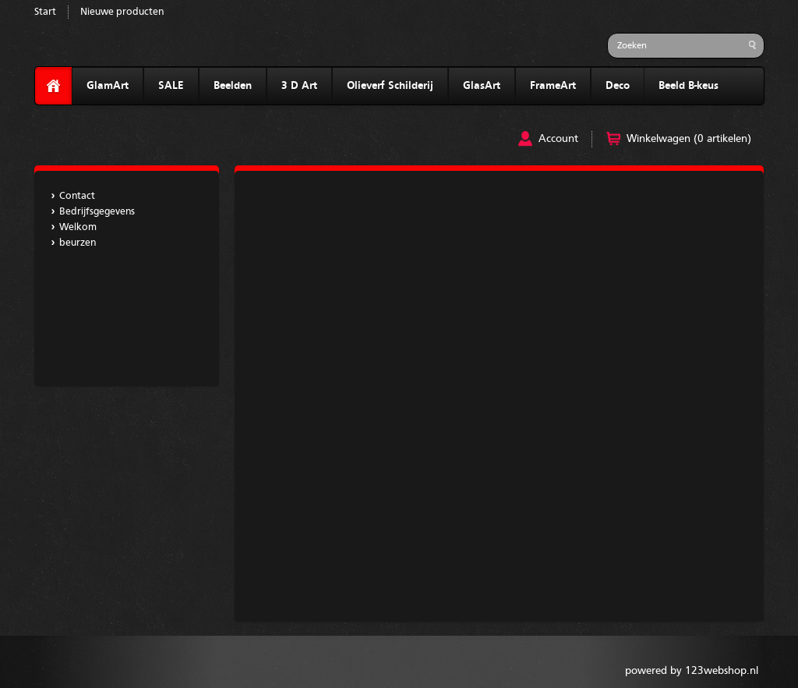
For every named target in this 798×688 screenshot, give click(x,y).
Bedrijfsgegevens (97, 212)
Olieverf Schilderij (390, 85)
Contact (77, 196)
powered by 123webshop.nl (691, 670)
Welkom (78, 227)
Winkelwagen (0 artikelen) (689, 138)
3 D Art (299, 85)
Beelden (233, 85)
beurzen (77, 243)
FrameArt (553, 85)
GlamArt (108, 85)
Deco (618, 85)
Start (45, 12)
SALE (171, 85)
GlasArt (481, 85)
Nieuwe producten (122, 12)
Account (558, 138)
